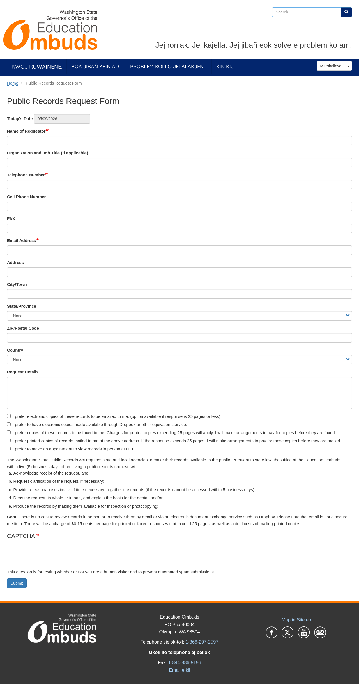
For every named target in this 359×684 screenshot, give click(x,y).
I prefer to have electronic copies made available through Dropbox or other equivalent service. (97, 424)
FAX (11, 218)
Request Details (23, 372)
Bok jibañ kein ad (95, 66)
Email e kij (179, 669)
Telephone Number (26, 174)
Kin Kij (225, 66)
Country (15, 350)
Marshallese (330, 66)
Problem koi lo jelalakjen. (167, 66)
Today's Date (20, 118)
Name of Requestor (26, 131)
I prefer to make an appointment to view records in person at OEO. (72, 448)
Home (12, 83)
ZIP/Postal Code (23, 328)
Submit (17, 583)
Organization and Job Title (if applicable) (47, 153)
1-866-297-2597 (201, 641)
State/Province (21, 306)
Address (15, 262)
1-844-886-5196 (184, 662)
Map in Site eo (296, 619)
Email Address (21, 240)
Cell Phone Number (26, 196)
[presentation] (49, 558)
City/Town (17, 284)
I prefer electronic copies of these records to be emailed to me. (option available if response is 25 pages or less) (113, 416)
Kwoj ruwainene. (36, 66)
